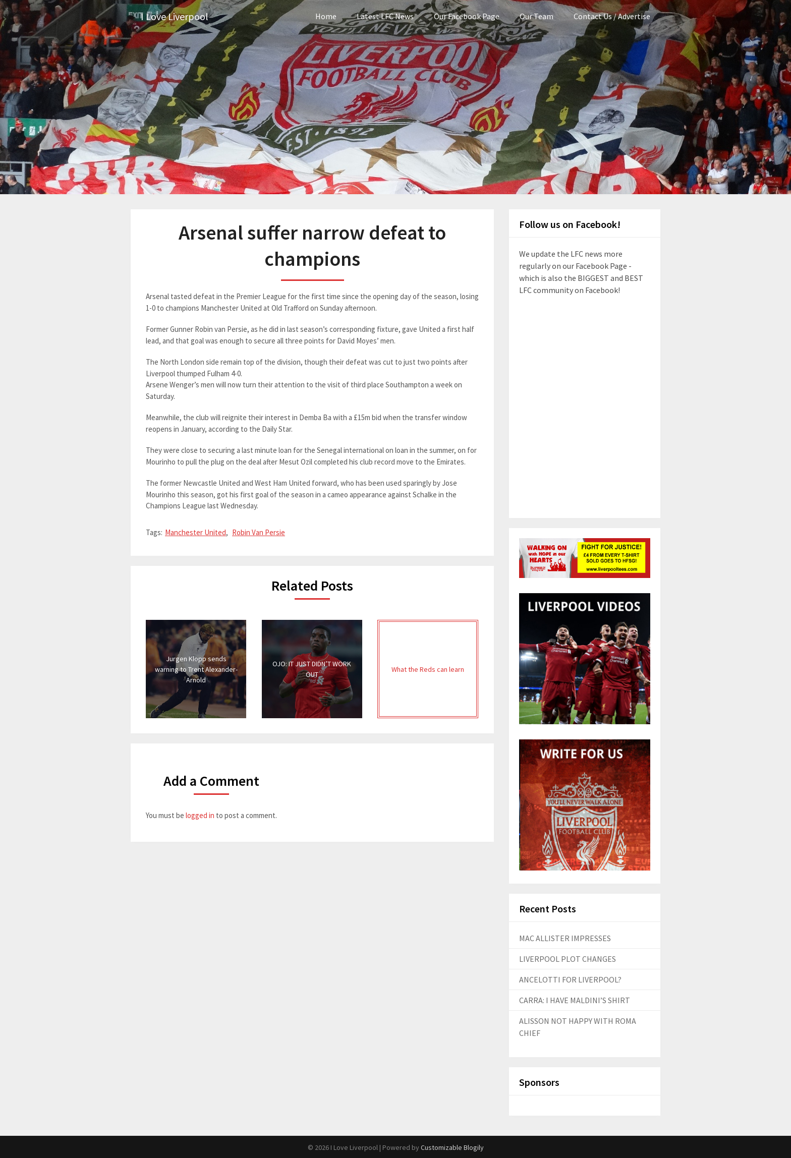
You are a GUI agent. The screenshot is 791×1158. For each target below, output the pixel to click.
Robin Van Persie (258, 532)
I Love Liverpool (174, 16)
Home (325, 16)
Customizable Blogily (452, 1147)
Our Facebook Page (466, 16)
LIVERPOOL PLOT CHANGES (567, 959)
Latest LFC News (385, 16)
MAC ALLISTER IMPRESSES (565, 938)
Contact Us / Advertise (612, 16)
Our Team (536, 16)
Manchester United (195, 532)
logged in (200, 815)
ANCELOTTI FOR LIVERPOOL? (570, 979)
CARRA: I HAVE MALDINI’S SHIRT (574, 1000)
